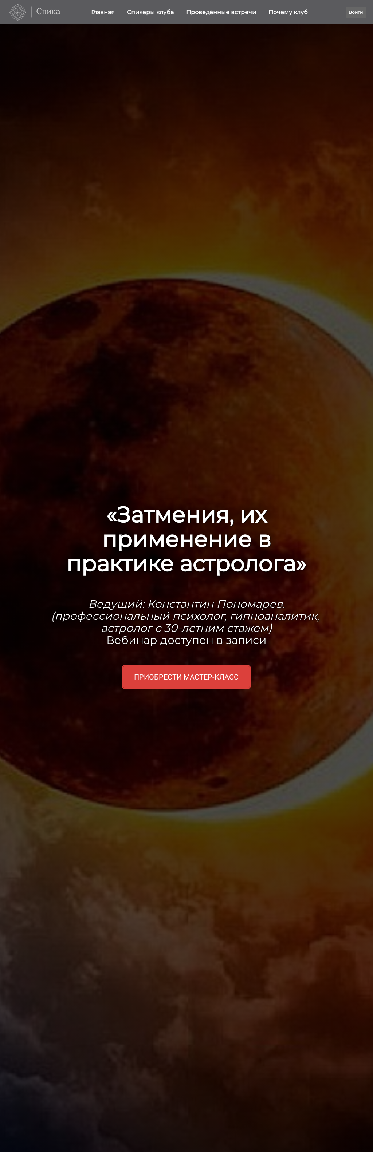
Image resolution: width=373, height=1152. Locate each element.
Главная (103, 12)
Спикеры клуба (151, 12)
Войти (356, 12)
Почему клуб (288, 12)
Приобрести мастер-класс (186, 677)
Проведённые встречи (222, 12)
